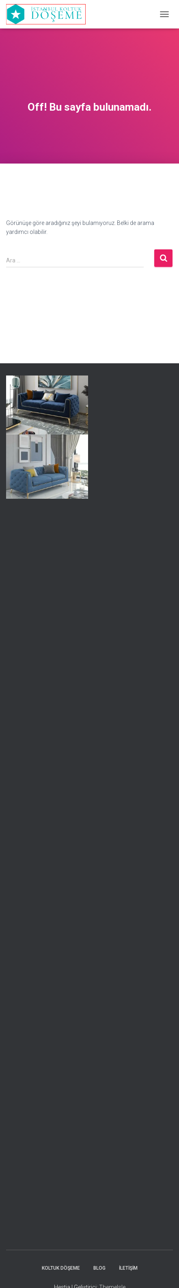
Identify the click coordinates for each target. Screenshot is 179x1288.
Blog (99, 1268)
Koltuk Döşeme (61, 1268)
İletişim (128, 1268)
